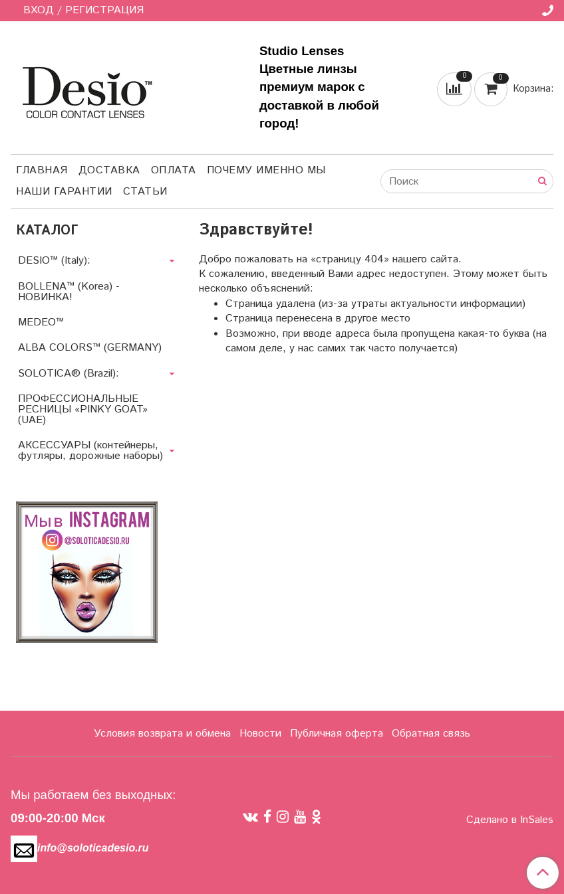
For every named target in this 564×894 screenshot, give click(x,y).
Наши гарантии (64, 191)
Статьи (145, 191)
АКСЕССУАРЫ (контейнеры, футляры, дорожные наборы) (90, 451)
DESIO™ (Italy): (54, 260)
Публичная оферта (336, 733)
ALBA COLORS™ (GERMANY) (90, 347)
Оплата (173, 170)
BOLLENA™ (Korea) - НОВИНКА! (69, 292)
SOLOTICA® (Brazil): (68, 373)
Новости (260, 733)
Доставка (109, 170)
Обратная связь (431, 733)
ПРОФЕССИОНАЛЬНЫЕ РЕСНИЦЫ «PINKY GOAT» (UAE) (83, 409)
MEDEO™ (41, 322)
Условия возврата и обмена (162, 733)
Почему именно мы (266, 170)
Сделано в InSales (509, 820)
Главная (42, 170)
